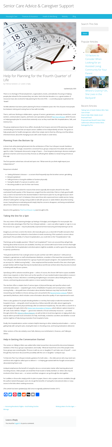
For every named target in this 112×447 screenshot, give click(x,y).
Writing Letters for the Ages (66, 406)
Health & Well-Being (50, 16)
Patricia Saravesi (12, 84)
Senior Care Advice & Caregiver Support (38, 6)
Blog (74, 16)
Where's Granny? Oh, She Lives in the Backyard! (96, 94)
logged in (18, 423)
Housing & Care (11, 16)
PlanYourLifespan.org (27, 210)
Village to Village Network (26, 313)
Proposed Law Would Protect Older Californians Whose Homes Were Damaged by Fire (93, 122)
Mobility (65, 16)
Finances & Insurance (30, 16)
